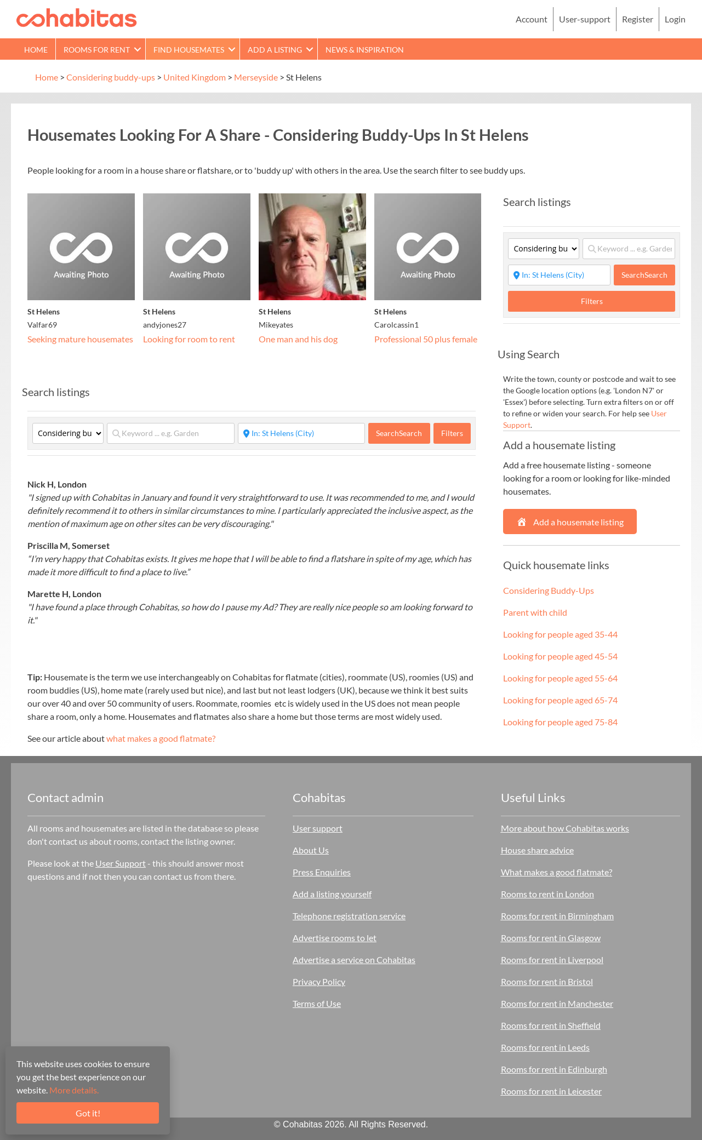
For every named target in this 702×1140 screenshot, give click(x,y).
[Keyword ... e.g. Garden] (171, 433)
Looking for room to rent (189, 339)
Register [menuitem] (637, 19)
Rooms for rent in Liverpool (552, 959)
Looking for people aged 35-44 (560, 634)
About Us (311, 850)
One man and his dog (298, 339)
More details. (74, 1090)
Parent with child (535, 612)
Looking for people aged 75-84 (560, 722)
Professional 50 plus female (425, 339)
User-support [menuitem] (584, 19)
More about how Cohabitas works (565, 828)
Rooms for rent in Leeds (545, 1047)
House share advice (537, 850)
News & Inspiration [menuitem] (365, 49)
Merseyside (256, 77)
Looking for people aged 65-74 (560, 700)
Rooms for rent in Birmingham (557, 915)
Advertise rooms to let (334, 937)
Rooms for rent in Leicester (551, 1091)
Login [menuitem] (675, 19)
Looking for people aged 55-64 (560, 678)
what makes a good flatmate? (160, 738)
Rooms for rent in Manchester (557, 1003)
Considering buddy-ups (110, 77)
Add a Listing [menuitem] (275, 49)
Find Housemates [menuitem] (188, 49)
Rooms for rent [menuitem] (97, 49)
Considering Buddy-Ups (548, 590)
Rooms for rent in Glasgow (551, 937)
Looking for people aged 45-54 (560, 656)
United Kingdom (194, 77)
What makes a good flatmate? (556, 872)
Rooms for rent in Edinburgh (554, 1069)
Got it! (88, 1113)
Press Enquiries (322, 872)
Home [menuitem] (36, 49)
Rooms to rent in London (547, 894)
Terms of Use (317, 1003)
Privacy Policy (319, 981)
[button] (137, 49)
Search (399, 433)
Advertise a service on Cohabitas (354, 959)
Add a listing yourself (332, 894)
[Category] (68, 433)
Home (46, 77)
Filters (452, 433)
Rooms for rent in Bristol (547, 981)
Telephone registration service (349, 915)
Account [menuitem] (531, 19)
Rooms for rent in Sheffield (551, 1025)
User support (318, 828)
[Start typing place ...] (302, 433)
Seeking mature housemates (80, 339)
